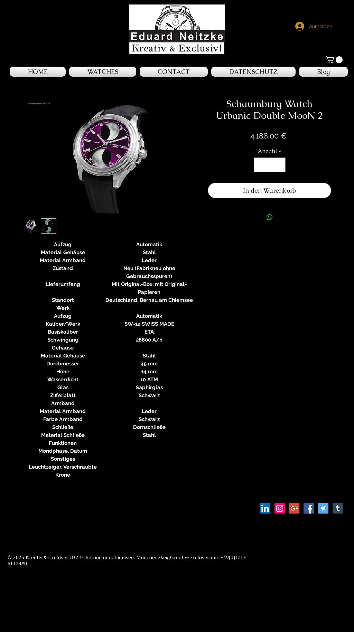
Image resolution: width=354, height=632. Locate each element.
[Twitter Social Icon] (323, 508)
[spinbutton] (269, 165)
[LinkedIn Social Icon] (265, 508)
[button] (334, 59)
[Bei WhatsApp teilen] (270, 217)
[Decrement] (260, 165)
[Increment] (279, 165)
